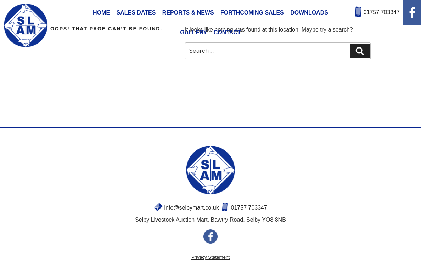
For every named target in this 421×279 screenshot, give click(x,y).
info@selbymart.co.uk (186, 207)
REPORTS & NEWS (188, 13)
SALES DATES (136, 13)
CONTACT (227, 32)
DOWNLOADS (309, 13)
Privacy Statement (210, 257)
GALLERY (193, 32)
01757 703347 (376, 12)
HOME (101, 13)
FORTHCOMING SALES (252, 13)
